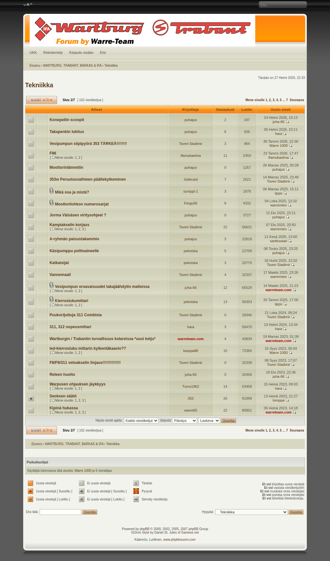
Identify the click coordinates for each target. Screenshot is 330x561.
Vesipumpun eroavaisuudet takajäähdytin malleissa (102, 286)
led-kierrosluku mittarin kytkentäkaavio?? (88, 348)
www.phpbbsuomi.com (179, 539)
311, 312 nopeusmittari (70, 327)
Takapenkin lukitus (67, 131)
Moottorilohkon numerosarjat (82, 204)
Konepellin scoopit (67, 120)
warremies (278, 205)
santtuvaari (278, 241)
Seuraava (297, 100)
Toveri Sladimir (190, 144)
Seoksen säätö (63, 396)
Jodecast (191, 179)
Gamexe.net (190, 532)
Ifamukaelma (190, 155)
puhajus (190, 120)
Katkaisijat (59, 263)
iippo (278, 193)
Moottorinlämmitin (66, 167)
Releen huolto (62, 374)
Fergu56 (190, 203)
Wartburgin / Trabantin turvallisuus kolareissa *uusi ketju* (103, 339)
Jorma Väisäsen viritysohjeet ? (78, 215)
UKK (33, 52)
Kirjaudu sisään (81, 52)
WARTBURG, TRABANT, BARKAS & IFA (72, 65)
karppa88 (190, 351)
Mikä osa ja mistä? (72, 192)
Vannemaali (60, 274)
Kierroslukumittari (71, 301)
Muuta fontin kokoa (28, 5)
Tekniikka (111, 65)
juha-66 (279, 122)
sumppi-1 (190, 191)
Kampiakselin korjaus (69, 225)
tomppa (279, 400)
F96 (53, 153)
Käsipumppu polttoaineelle (74, 251)
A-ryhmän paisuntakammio (74, 239)
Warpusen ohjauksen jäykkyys (78, 384)
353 (191, 398)
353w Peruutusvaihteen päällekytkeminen (88, 179)
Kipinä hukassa (64, 408)
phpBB (145, 529)
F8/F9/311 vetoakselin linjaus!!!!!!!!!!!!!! (85, 362)
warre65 (190, 410)
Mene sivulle (254, 100)
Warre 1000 (278, 145)
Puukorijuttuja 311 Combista (76, 315)
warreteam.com (279, 290)
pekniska (191, 251)
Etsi (103, 52)
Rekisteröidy (53, 52)
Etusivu (35, 65)
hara (278, 134)
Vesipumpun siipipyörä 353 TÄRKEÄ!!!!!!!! (88, 143)
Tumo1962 (190, 386)
